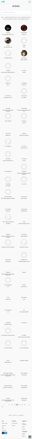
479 (14, 404)
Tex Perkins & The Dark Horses (8, 335)
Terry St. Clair (24, 196)
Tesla (24, 221)
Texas (8, 360)
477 (9, 404)
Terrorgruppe (24, 83)
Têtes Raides (24, 297)
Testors (24, 284)
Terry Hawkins (8, 146)
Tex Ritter (24, 335)
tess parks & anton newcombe (8, 247)
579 (29, 404)
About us (4, 425)
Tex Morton (24, 322)
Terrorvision (8, 95)
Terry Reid (24, 171)
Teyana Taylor (24, 398)
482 (22, 404)
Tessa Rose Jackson (24, 247)
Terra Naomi (24, 57)
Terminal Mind (24, 32)
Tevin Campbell (8, 310)
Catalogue (20, 415)
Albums (15, 415)
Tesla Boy (8, 234)
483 (24, 404)
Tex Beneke (8, 322)
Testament (8, 272)
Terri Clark (24, 70)
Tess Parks (24, 234)
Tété (8, 297)
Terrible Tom (8, 83)
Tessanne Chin (24, 259)
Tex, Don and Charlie (24, 347)
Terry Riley (8, 184)
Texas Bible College (24, 360)
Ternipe (24, 45)
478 (11, 404)
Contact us (4, 430)
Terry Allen (8, 108)
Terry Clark (24, 120)
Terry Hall (24, 133)
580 (2, 406)
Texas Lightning (24, 373)
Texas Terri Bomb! (8, 385)
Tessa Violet (8, 259)
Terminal (8, 32)
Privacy (23, 429)
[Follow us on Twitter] (6, 433)
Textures (8, 398)
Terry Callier (24, 108)
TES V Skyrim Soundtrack (7, 221)
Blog (3, 427)
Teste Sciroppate (8, 284)
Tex (24, 310)
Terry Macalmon (8, 171)
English (23, 433)
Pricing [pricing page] (13, 425)
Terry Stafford (8, 209)
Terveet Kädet (24, 209)
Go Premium (14, 423)
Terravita (8, 70)
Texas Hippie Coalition (8, 373)
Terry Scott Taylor (8, 196)
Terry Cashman (8, 120)
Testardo (24, 272)
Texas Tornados (24, 385)
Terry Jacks (8, 158)
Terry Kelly (24, 158)
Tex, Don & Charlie (8, 347)
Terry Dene (8, 133)
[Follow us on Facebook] (3, 433)
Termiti (8, 45)
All (3, 17)
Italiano (23, 436)
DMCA (23, 426)
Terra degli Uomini (8, 57)
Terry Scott (24, 184)
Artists (10, 415)
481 (19, 404)
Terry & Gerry (24, 95)
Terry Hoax (24, 146)
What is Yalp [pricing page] (4, 423)
